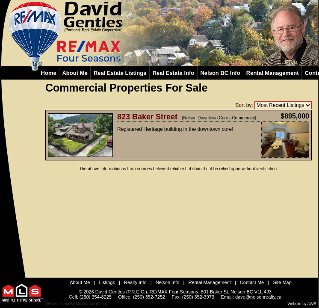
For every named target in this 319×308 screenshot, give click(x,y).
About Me (80, 282)
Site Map (282, 282)
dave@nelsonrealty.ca (258, 296)
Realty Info (135, 282)
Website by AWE (301, 304)
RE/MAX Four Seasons (174, 291)
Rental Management (210, 282)
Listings (107, 282)
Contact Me (252, 282)
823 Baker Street (147, 117)
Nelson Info (168, 282)
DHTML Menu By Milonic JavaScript (76, 304)
